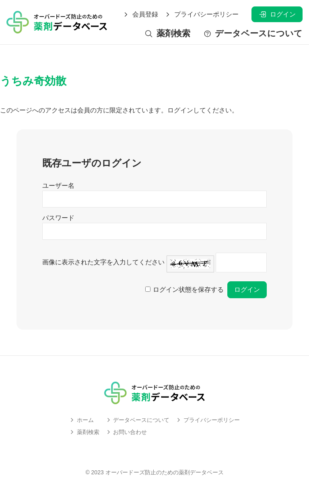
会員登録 (140, 14)
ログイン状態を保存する (188, 289)
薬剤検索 (167, 33)
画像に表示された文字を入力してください (103, 262)
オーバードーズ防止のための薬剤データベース (164, 472)
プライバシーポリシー (202, 14)
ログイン (277, 14)
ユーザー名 (58, 185)
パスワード (58, 217)
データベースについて (253, 33)
